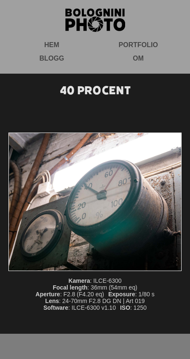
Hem (51, 44)
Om (138, 58)
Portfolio (138, 44)
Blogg (51, 58)
